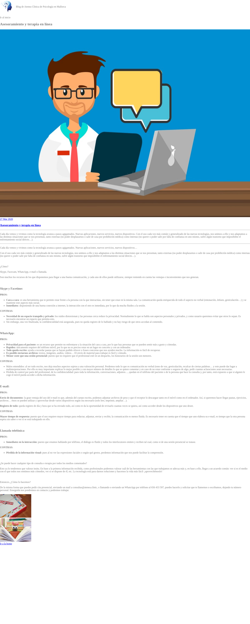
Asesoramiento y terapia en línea (20, 225)
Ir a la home (6, 543)
